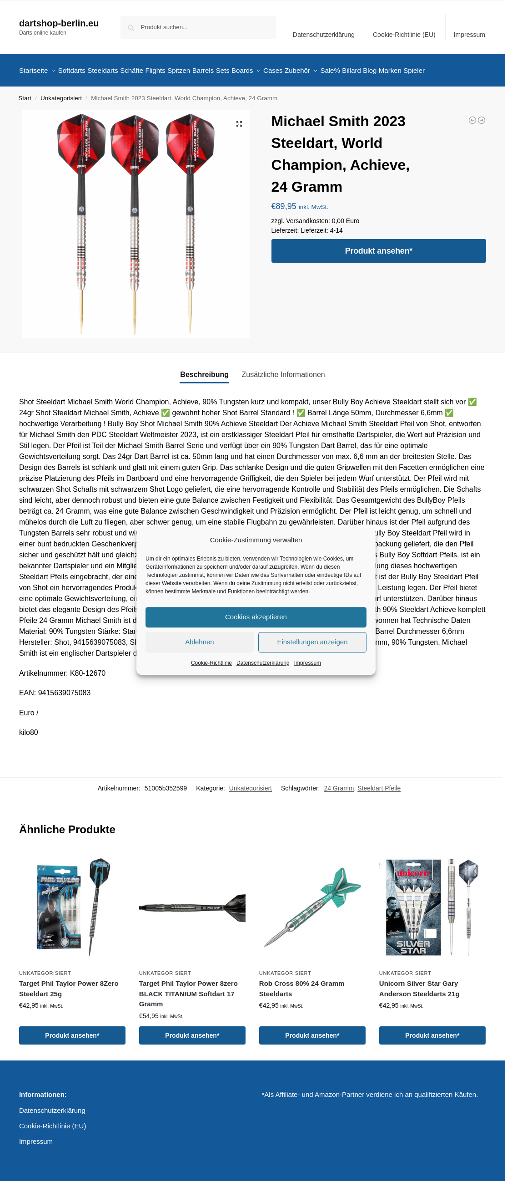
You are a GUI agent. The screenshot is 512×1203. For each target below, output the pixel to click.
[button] (239, 146)
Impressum (307, 663)
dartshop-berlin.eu (59, 23)
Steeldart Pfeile (379, 810)
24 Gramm (339, 810)
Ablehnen (199, 642)
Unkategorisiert (61, 120)
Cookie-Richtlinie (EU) (404, 34)
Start (24, 120)
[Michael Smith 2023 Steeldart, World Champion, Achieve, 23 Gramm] (481, 142)
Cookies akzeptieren (256, 617)
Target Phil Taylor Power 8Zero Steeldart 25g (69, 1011)
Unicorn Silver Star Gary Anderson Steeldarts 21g (419, 1011)
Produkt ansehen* (378, 273)
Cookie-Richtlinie (211, 663)
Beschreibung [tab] (204, 397)
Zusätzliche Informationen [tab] (283, 397)
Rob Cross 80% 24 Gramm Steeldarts (302, 1011)
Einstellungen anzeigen (312, 642)
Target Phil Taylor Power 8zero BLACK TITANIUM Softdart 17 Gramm (188, 1016)
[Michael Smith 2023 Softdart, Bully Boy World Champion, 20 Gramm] (472, 142)
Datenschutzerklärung (263, 663)
